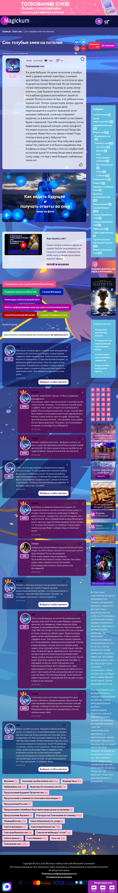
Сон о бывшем (37, 838)
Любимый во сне (14, 787)
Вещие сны (101, 132)
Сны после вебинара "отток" (54, 832)
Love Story (103, 147)
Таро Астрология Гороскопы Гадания (103, 242)
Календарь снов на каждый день (22, 299)
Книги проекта (101, 179)
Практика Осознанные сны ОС (48, 787)
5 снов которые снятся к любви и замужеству (103, 357)
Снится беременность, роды (46, 821)
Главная (6, 31)
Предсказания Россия (17, 804)
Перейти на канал (58, 264)
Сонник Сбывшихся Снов (54, 315)
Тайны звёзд (100, 229)
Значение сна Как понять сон (40, 781)
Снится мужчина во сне (45, 827)
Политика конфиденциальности (59, 873)
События (102, 175)
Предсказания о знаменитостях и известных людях (32, 798)
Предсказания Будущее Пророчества (26, 792)
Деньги (101, 151)
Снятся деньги (13, 838)
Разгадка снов (104, 143)
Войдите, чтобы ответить (53, 382)
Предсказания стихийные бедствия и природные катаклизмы (38, 809)
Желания (11, 781)
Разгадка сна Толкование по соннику (59, 815)
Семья (101, 172)
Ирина (35, 544)
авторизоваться (59, 335)
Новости (99, 183)
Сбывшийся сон (15, 821)
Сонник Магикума (51, 292)
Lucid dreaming (102, 114)
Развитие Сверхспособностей (20, 292)
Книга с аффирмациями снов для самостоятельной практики (37, 307)
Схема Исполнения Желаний (20, 315)
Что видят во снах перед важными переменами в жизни (103, 345)
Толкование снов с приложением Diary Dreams (29, 284)
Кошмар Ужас (72, 781)
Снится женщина (15, 827)
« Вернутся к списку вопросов (15, 53)
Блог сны (17, 31)
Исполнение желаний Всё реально (101, 333)
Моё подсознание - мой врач (103, 157)
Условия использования (59, 877)
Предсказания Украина (18, 815)
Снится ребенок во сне (18, 832)
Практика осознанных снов (101, 197)
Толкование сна (16, 844)
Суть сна (58, 838)
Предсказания (102, 204)
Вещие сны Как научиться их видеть (102, 368)
